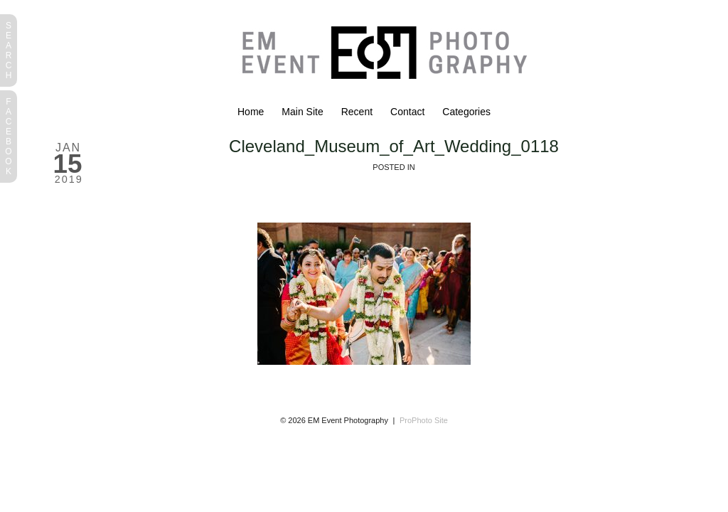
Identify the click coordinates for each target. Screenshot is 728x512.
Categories (466, 112)
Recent (357, 112)
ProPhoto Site (424, 420)
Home (250, 112)
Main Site (302, 112)
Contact (407, 112)
